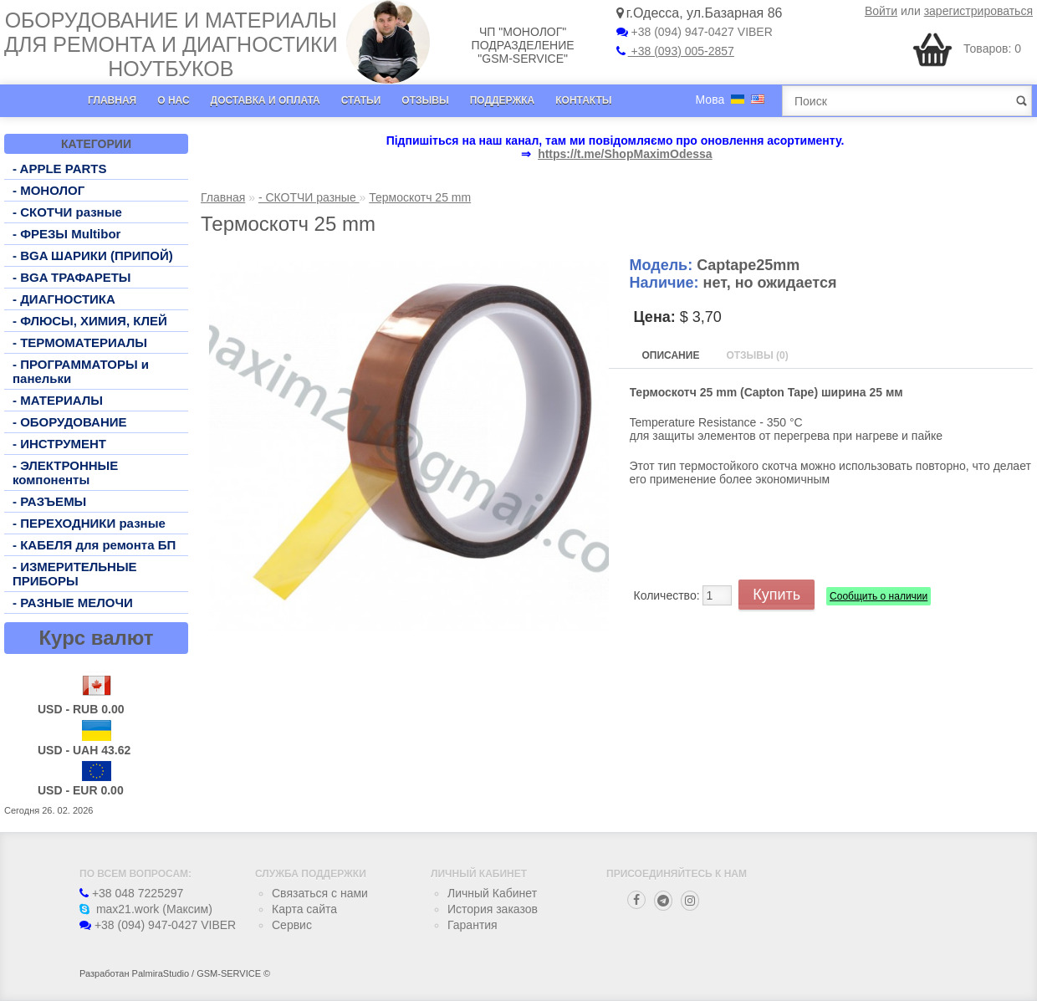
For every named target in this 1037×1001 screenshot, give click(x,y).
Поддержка (502, 100)
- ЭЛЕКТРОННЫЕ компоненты (65, 472)
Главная (112, 100)
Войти (881, 11)
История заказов (492, 909)
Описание (671, 355)
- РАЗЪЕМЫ (49, 501)
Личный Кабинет (492, 893)
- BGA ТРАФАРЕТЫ (72, 277)
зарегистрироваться (978, 11)
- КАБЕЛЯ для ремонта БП (94, 545)
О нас (173, 100)
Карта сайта (304, 909)
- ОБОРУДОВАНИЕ (70, 422)
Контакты (583, 100)
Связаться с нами (320, 893)
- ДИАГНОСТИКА (64, 299)
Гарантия (472, 925)
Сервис (292, 925)
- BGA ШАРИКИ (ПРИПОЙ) (93, 255)
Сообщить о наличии (878, 596)
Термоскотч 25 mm (420, 197)
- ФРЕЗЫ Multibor (66, 234)
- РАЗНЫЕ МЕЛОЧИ (73, 602)
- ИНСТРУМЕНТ (59, 444)
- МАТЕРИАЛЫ (58, 400)
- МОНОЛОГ (48, 190)
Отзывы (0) (757, 355)
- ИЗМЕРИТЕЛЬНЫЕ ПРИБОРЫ (75, 573)
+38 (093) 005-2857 (675, 51)
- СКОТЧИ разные (67, 212)
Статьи (361, 100)
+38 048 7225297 (131, 893)
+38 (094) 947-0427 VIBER (694, 31)
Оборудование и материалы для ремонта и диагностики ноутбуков (171, 44)
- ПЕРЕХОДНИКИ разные (89, 523)
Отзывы (424, 100)
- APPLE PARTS (60, 168)
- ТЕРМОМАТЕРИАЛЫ (80, 342)
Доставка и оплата (265, 100)
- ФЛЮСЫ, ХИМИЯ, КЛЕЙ (90, 321)
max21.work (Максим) (145, 909)
